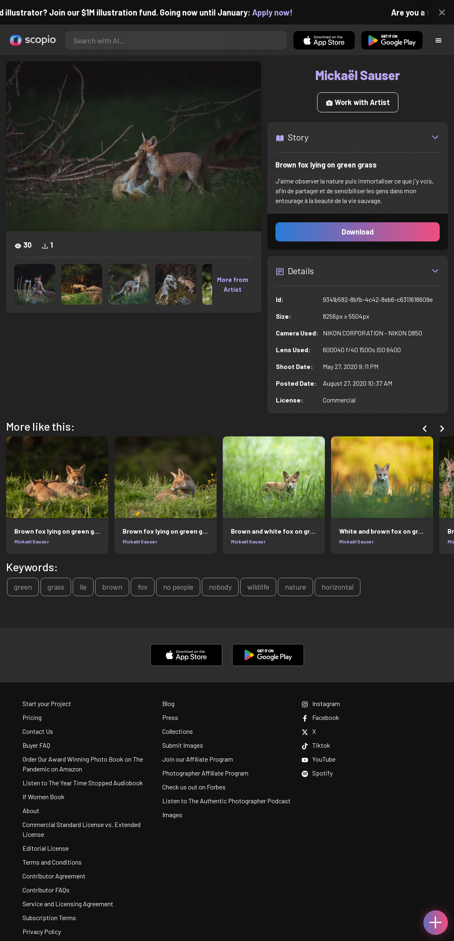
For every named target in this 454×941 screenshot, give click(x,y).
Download (358, 231)
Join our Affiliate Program (197, 759)
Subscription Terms (49, 917)
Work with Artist (358, 102)
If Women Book (43, 796)
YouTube (318, 759)
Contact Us (37, 731)
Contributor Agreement (53, 876)
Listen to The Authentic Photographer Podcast (226, 801)
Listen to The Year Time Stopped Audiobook (82, 783)
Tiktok (316, 745)
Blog (168, 703)
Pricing (32, 717)
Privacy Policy (41, 931)
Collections (177, 731)
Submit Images (182, 745)
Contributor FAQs (45, 890)
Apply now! (279, 12)
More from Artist (232, 284)
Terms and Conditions (52, 862)
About (30, 810)
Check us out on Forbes (194, 787)
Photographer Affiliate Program (205, 773)
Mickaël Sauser (31, 541)
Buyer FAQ (36, 745)
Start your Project (46, 703)
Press (170, 717)
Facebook (320, 717)
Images (172, 814)
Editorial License (45, 848)
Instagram (321, 703)
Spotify (317, 773)
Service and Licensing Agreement (67, 903)
